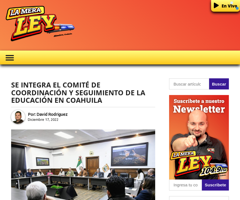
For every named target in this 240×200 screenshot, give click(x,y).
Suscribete (215, 184)
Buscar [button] (219, 84)
